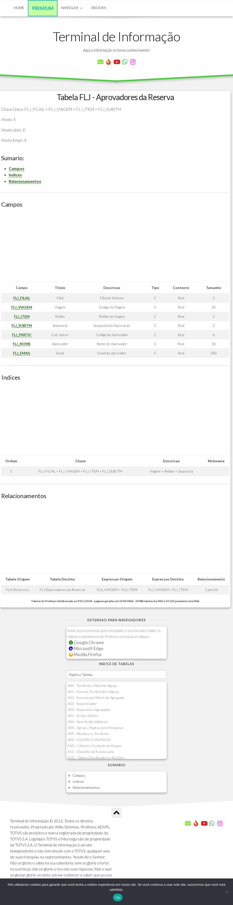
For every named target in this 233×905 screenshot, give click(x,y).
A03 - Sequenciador (82, 703)
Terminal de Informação (116, 36)
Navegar (69, 8)
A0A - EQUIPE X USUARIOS (89, 739)
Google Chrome (86, 642)
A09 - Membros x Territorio (88, 733)
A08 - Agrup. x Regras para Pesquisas (96, 727)
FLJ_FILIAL (21, 298)
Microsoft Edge (86, 648)
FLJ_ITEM (22, 316)
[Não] (226, 891)
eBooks (98, 8)
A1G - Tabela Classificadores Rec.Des (96, 758)
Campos (16, 168)
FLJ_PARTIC (22, 335)
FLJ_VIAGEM (21, 307)
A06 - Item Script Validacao (88, 721)
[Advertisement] (115, 247)
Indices (15, 174)
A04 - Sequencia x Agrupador (89, 709)
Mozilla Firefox (85, 654)
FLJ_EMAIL (21, 353)
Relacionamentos (25, 181)
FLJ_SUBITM (22, 325)
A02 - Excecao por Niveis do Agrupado (96, 697)
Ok (117, 897)
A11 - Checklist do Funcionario (91, 751)
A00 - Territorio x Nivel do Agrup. (92, 685)
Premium (42, 8)
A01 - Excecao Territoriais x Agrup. (93, 691)
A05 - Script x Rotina (83, 715)
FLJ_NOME (22, 344)
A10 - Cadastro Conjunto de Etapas (95, 745)
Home (19, 8)
